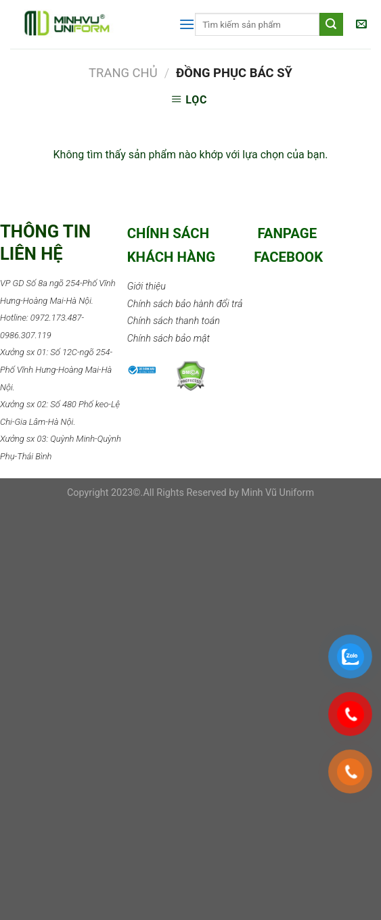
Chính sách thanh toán (173, 321)
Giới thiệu (146, 286)
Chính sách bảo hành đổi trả (185, 304)
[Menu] (187, 24)
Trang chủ (123, 73)
